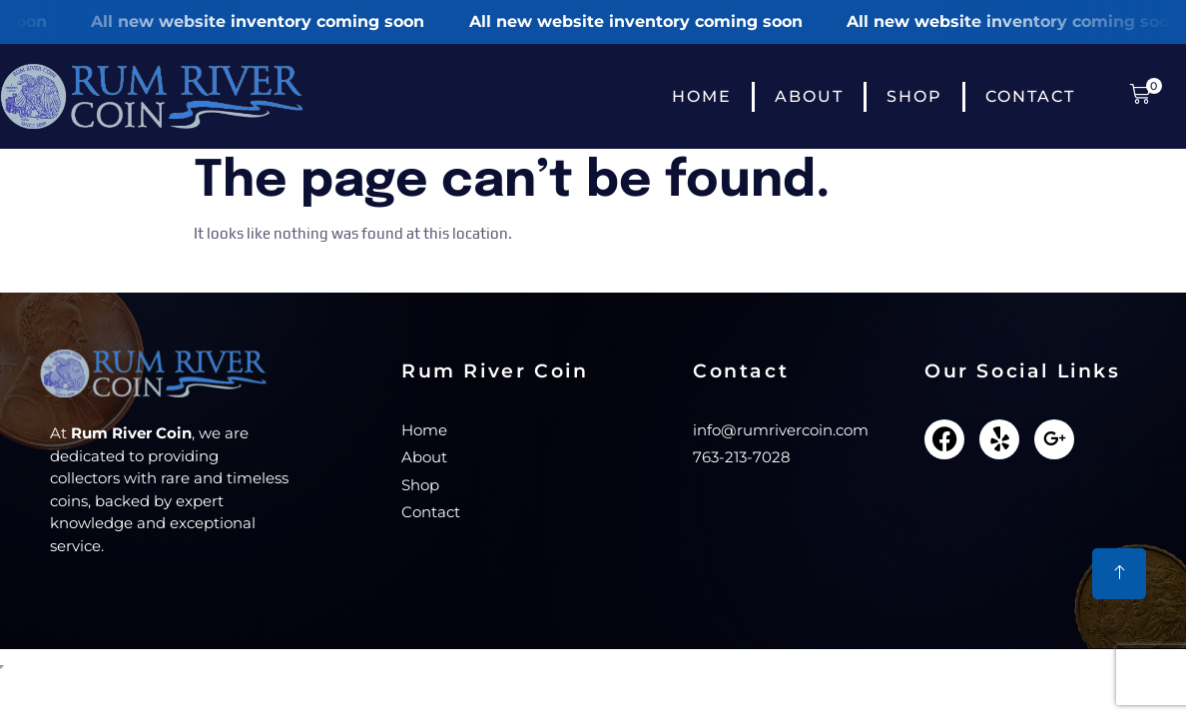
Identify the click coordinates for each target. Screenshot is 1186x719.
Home (702, 96)
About (809, 96)
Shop (914, 96)
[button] (1135, 96)
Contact (1030, 96)
